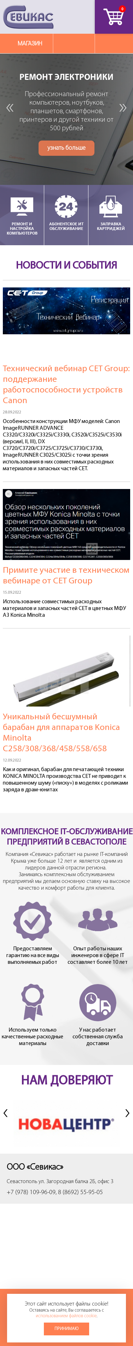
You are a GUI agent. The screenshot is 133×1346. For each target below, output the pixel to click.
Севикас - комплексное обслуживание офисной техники (28, 17)
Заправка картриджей (110, 212)
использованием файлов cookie (66, 1316)
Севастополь (22, 1182)
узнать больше (66, 152)
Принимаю (66, 1328)
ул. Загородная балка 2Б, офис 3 (76, 1182)
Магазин (30, 43)
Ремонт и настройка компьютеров (22, 214)
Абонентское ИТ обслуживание (66, 212)
